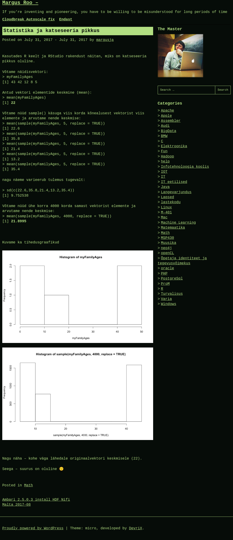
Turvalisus (172, 294)
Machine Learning (178, 223)
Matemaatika (173, 228)
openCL (167, 253)
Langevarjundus (176, 192)
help (165, 162)
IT (163, 177)
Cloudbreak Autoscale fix (28, 20)
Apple (166, 116)
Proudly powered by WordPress (32, 528)
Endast (65, 20)
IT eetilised (174, 182)
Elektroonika (174, 146)
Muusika (168, 243)
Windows (168, 304)
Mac (164, 217)
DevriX (135, 528)
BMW (164, 136)
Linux (166, 207)
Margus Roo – (20, 3)
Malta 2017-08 (16, 505)
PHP (164, 274)
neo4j (166, 248)
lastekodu (170, 202)
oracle (167, 268)
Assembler (170, 121)
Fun (164, 151)
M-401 (166, 212)
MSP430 (167, 238)
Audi (165, 126)
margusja (105, 40)
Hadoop (167, 157)
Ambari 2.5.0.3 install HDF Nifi (36, 500)
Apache (167, 111)
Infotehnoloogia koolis (185, 167)
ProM (165, 284)
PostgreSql (172, 279)
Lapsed (167, 197)
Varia (166, 299)
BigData (168, 131)
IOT (164, 172)
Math (28, 485)
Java (165, 187)
